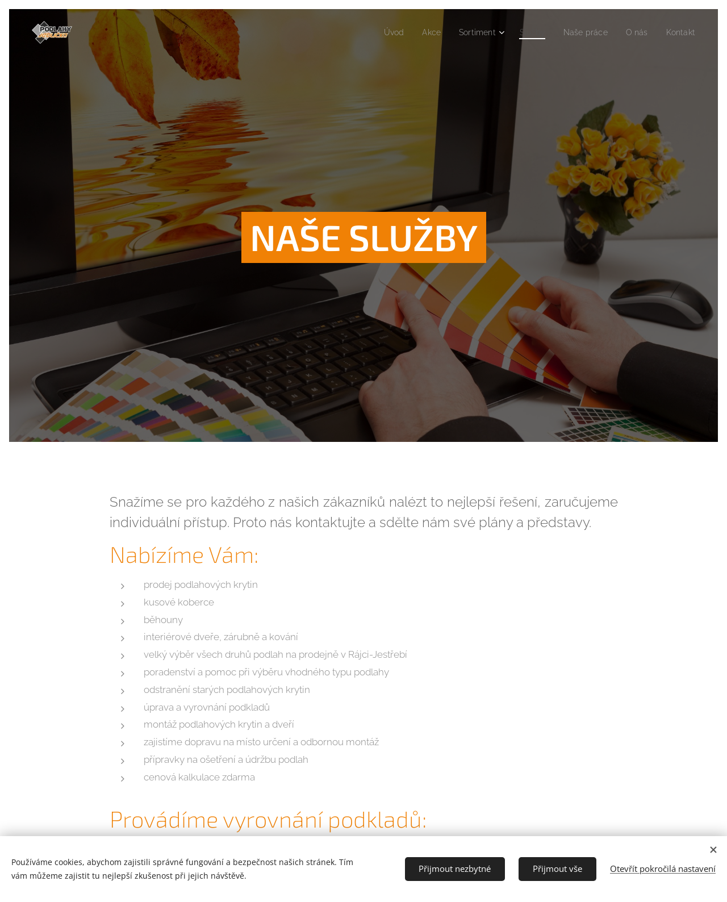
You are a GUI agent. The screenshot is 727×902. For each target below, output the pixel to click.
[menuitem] (379, 32)
